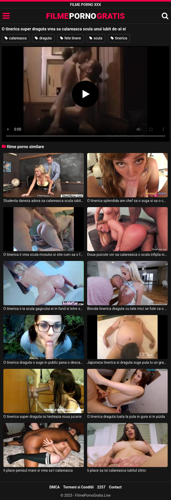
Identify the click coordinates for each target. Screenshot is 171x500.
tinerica (119, 38)
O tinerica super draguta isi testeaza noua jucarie (42, 416)
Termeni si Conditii (78, 487)
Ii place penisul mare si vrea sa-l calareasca (38, 470)
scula (95, 38)
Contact (115, 487)
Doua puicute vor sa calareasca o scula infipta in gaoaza (127, 254)
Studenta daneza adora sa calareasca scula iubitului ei (43, 201)
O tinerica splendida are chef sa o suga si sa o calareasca (127, 201)
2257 (101, 487)
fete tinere (70, 38)
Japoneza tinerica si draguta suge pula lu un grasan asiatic (127, 362)
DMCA (54, 487)
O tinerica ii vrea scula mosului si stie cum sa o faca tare (43, 254)
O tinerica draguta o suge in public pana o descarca (43, 362)
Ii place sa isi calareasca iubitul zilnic (116, 470)
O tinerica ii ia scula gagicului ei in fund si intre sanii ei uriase (43, 309)
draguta (43, 38)
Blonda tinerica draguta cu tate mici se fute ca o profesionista (127, 309)
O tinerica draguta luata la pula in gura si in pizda (126, 416)
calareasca (16, 38)
